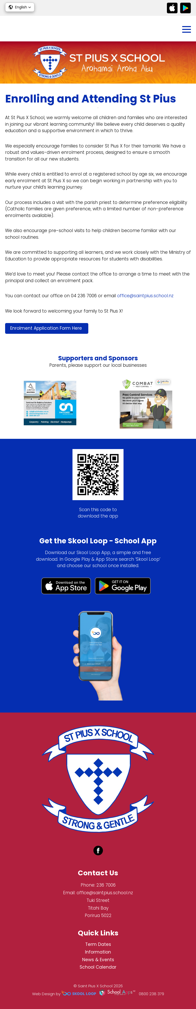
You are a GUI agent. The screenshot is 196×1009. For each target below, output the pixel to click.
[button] (19, 7)
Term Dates (98, 944)
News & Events (98, 960)
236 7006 (106, 885)
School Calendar (98, 967)
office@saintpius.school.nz (145, 296)
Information (98, 952)
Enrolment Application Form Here (46, 328)
